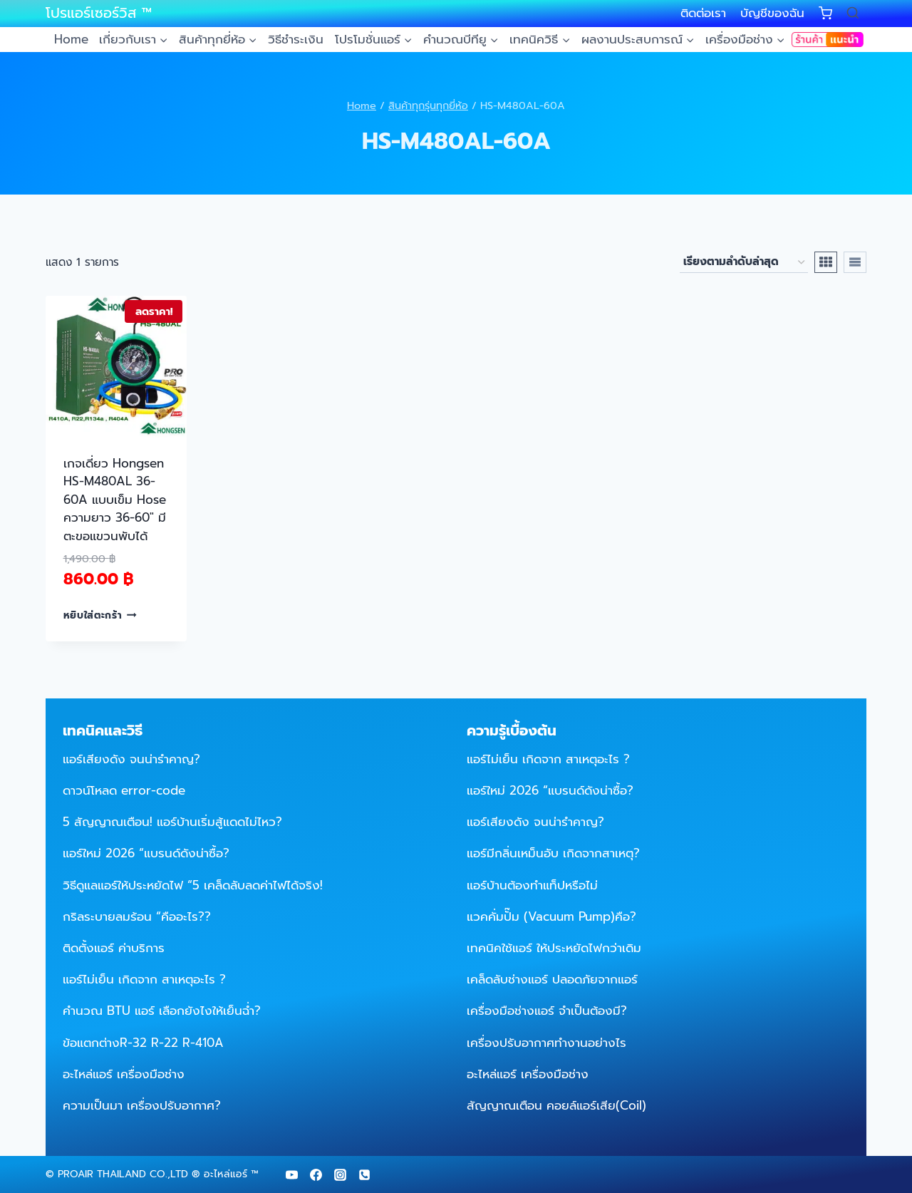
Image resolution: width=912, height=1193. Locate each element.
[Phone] (364, 1174)
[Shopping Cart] (825, 13)
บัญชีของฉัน (772, 13)
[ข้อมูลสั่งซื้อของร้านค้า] (744, 262)
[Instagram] (340, 1174)
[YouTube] (291, 1174)
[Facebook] (316, 1174)
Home (71, 39)
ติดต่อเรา (703, 13)
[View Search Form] (852, 13)
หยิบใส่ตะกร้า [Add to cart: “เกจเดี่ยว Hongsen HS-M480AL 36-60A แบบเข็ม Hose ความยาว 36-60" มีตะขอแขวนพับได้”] (100, 614)
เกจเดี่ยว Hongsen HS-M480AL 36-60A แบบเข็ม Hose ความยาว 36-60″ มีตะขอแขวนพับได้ (114, 499)
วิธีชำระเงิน (295, 39)
